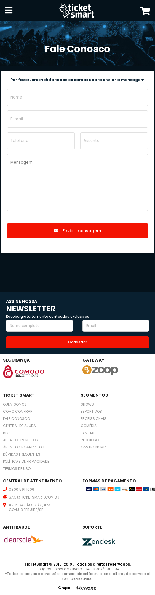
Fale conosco (16, 418)
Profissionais (93, 418)
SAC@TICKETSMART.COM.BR (34, 497)
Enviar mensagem (77, 231)
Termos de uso (17, 468)
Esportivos (91, 411)
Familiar (88, 432)
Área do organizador (23, 447)
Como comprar (18, 411)
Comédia (89, 425)
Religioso (90, 440)
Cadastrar (77, 342)
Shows (87, 404)
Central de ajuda (19, 425)
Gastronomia (94, 447)
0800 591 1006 (21, 489)
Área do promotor (20, 440)
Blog (7, 432)
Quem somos (15, 404)
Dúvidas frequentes (21, 454)
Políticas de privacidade (26, 461)
